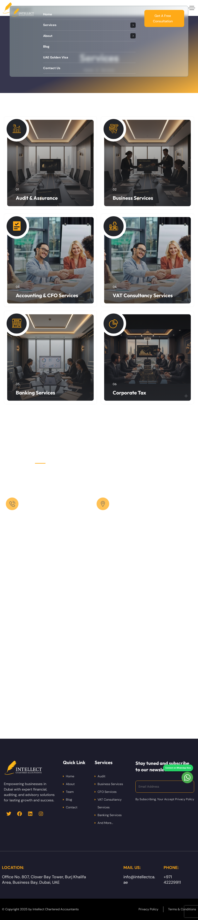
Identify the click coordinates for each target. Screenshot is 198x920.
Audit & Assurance (37, 198)
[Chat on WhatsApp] (187, 770)
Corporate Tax (129, 392)
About (70, 784)
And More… (105, 823)
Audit (101, 776)
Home (70, 776)
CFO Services (107, 792)
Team (70, 792)
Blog (69, 800)
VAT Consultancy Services (143, 295)
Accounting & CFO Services (47, 295)
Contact (71, 807)
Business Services (133, 198)
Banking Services (35, 392)
